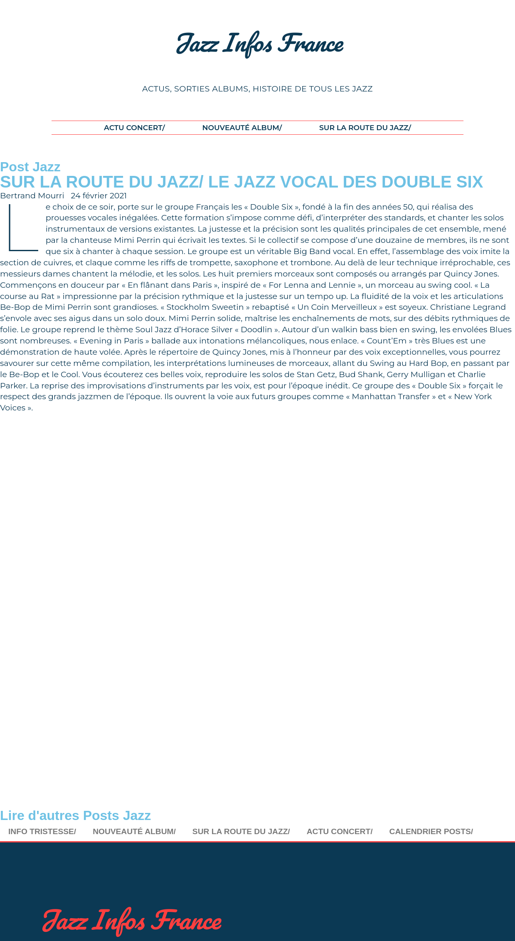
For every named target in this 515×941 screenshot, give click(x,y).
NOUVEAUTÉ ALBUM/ (242, 127)
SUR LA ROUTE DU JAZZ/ (365, 127)
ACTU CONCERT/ (134, 127)
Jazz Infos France (257, 42)
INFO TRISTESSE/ (42, 831)
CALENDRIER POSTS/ (431, 831)
